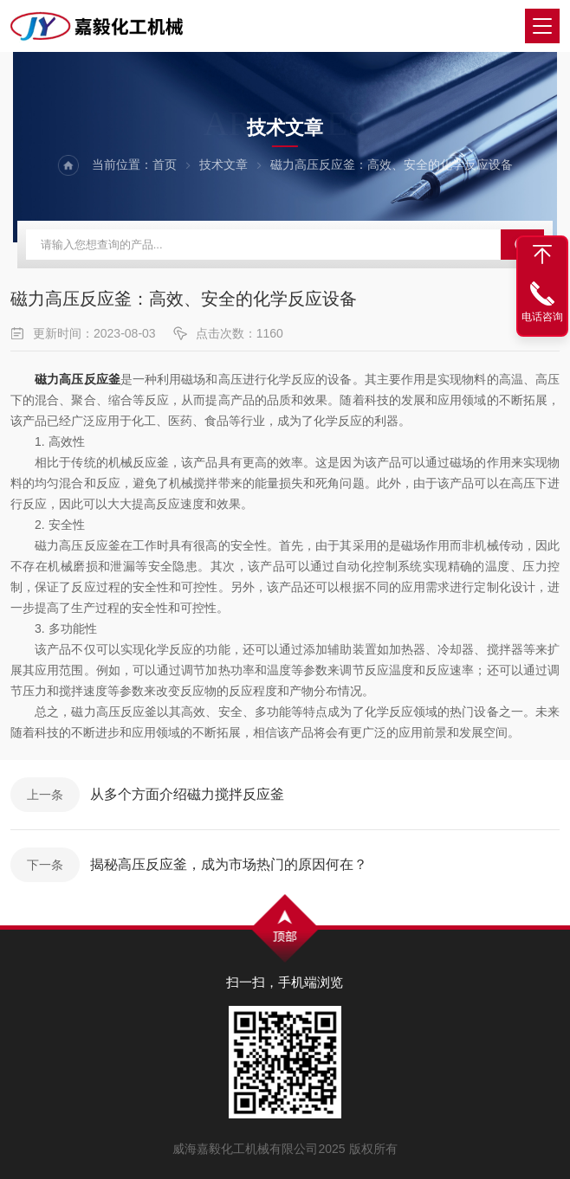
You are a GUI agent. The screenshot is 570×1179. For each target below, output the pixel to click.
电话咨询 (542, 317)
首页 (164, 164)
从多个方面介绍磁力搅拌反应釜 (187, 794)
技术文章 (223, 164)
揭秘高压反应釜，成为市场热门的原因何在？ (228, 864)
